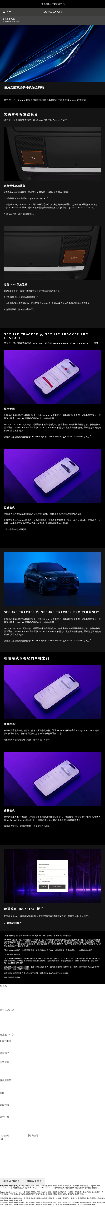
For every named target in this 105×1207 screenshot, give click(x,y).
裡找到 (26, 946)
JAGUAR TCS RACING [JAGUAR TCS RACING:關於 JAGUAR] (12, 1022)
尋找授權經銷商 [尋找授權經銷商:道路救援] (8, 1114)
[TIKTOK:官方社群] (5, 1123)
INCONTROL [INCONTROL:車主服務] (7, 1068)
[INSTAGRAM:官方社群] (8, 1120)
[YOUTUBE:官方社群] (7, 1126)
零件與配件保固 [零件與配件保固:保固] (8, 1098)
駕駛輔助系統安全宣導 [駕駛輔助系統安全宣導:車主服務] (11, 1077)
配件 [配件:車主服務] (2, 1071)
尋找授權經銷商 (8, 1145)
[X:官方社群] (2, 1132)
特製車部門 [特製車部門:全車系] (5, 1001)
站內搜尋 (33, 1135)
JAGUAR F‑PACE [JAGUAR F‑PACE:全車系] (9, 988)
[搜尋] (2, 1139)
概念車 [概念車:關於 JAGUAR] (3, 1019)
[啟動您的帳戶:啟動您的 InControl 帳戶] (13, 923)
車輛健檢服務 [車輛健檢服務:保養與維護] (7, 1089)
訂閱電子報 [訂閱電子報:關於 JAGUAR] (5, 1028)
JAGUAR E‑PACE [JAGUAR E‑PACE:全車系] (9, 992)
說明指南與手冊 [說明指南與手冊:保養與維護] (8, 1086)
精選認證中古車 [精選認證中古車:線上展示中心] (8, 1037)
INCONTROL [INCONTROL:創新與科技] (7, 1043)
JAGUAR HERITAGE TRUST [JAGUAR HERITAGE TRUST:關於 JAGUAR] (15, 1031)
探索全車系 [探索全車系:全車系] (5, 1004)
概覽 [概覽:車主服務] (2, 1065)
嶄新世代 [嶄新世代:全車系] (4, 1007)
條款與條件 (5, 1148)
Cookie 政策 (6, 1151)
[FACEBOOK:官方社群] (7, 1129)
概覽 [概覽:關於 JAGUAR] (2, 1013)
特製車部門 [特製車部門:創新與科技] (5, 1050)
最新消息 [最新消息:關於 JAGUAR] (4, 1016)
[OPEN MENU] (7, 12)
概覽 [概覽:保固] (2, 1095)
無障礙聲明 (5, 1157)
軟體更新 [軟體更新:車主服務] (4, 1074)
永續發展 (4, 1059)
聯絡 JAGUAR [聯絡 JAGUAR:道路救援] (7, 1111)
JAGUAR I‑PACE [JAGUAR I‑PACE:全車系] (9, 995)
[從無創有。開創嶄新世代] (53, 4)
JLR (2, 1056)
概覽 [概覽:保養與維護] (2, 1083)
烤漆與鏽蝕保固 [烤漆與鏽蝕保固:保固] (8, 1101)
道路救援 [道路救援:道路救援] (4, 1108)
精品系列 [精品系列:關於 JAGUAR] (4, 1025)
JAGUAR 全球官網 (9, 1142)
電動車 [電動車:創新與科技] (3, 1046)
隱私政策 (4, 1154)
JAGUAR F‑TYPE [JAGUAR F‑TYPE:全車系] (9, 998)
